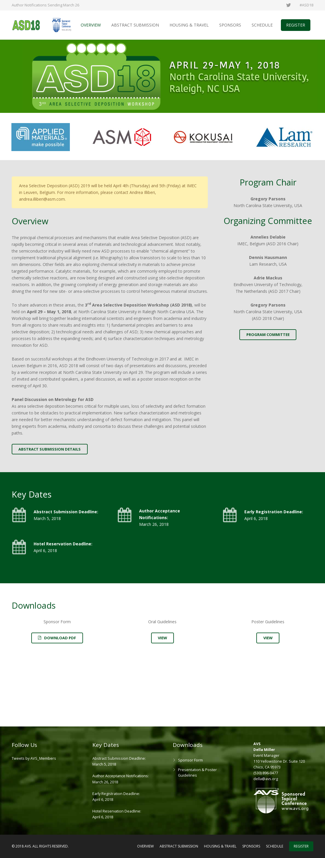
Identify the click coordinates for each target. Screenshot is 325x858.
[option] (40, 138)
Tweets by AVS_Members (34, 758)
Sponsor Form (190, 760)
